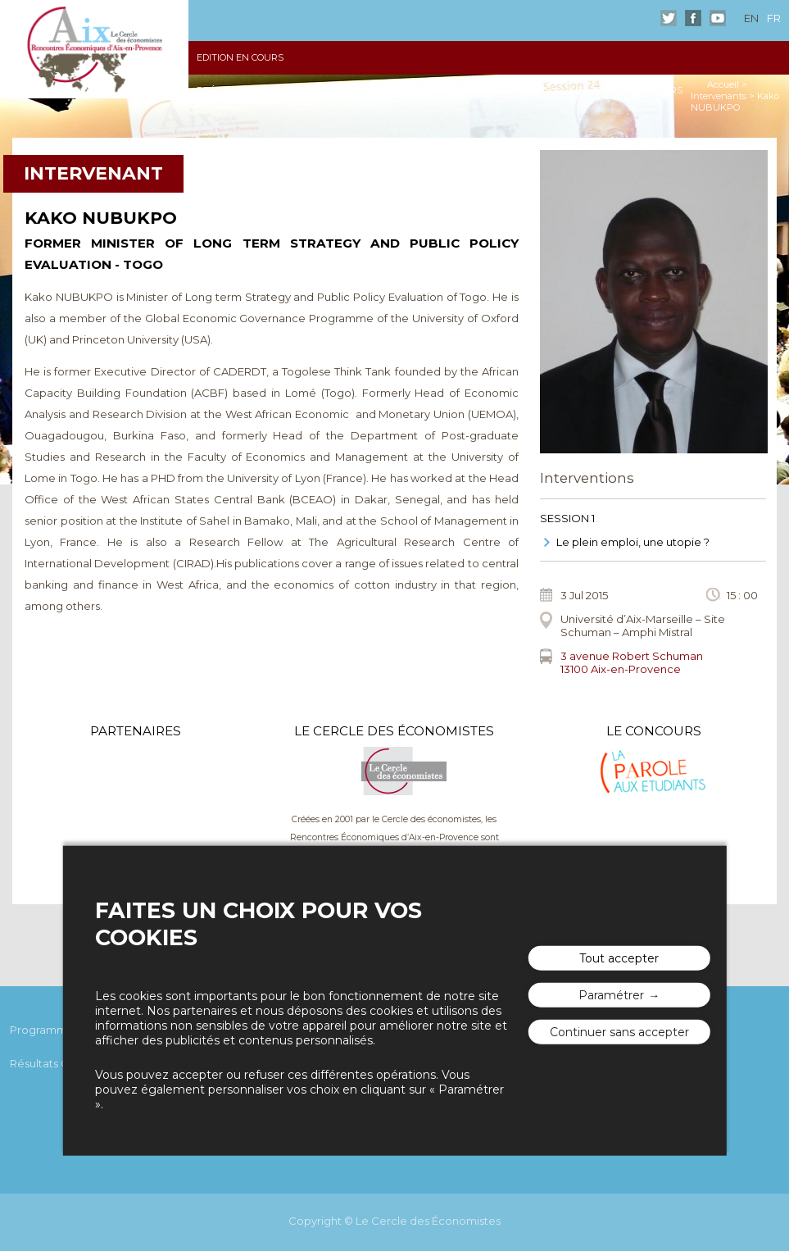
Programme (42, 1029)
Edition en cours (240, 57)
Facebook (693, 18)
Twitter (668, 18)
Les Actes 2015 (319, 90)
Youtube (718, 18)
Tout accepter (619, 957)
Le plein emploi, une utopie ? (633, 541)
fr (774, 18)
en (751, 18)
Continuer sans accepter (619, 1031)
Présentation (233, 90)
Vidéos (442, 90)
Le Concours (650, 90)
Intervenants (718, 96)
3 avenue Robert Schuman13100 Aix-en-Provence (631, 662)
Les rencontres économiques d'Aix (94, 49)
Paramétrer (611, 994)
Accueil (723, 84)
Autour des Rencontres (538, 90)
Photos (389, 90)
